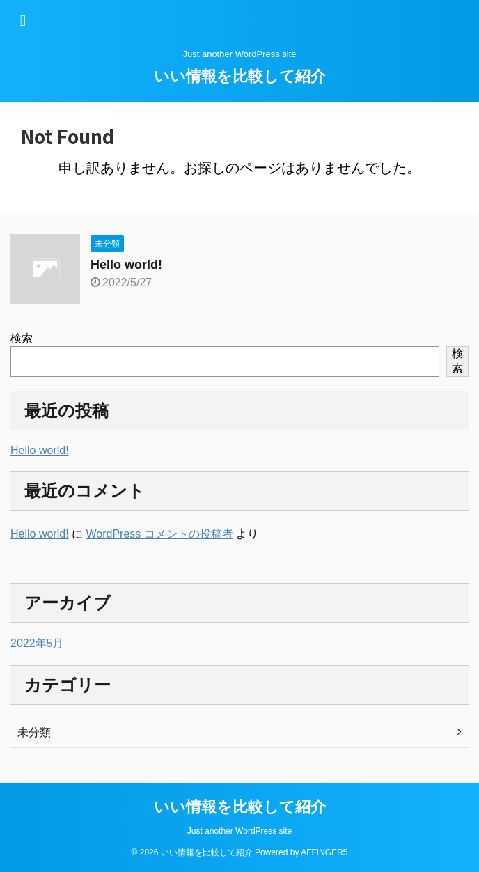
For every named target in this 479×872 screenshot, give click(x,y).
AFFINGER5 (324, 852)
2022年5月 (37, 643)
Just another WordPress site (239, 831)
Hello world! (126, 265)
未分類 (34, 732)
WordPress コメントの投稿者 (159, 534)
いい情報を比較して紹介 (240, 76)
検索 (21, 338)
